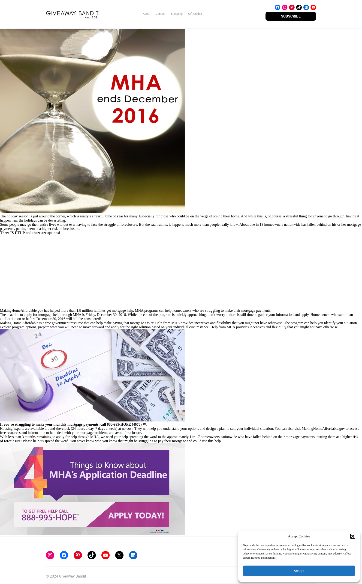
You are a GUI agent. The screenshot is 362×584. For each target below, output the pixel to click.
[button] (352, 536)
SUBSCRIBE (291, 16)
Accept (299, 571)
